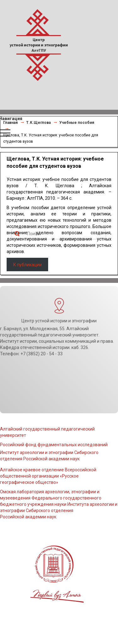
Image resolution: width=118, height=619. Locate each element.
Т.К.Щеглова (38, 122)
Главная (10, 122)
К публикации (27, 264)
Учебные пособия (76, 122)
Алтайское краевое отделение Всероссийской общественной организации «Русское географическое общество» (48, 476)
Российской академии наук (28, 516)
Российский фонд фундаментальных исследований (54, 444)
